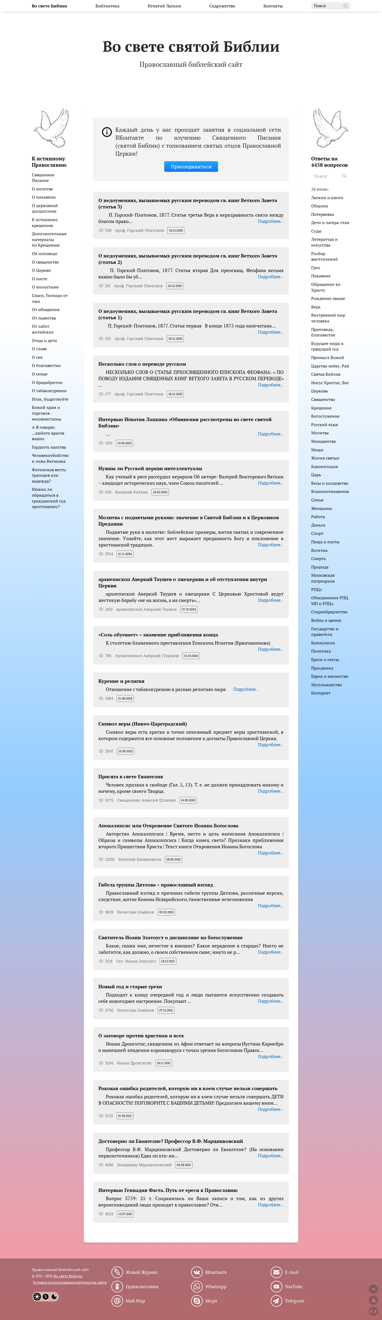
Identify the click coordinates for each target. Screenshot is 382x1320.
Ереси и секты (325, 659)
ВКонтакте (216, 1272)
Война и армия (326, 620)
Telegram (294, 1301)
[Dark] (54, 1296)
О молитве (42, 189)
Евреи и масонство (329, 676)
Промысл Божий (327, 357)
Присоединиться (191, 166)
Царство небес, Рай (330, 366)
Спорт (317, 533)
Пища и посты (325, 542)
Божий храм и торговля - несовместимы (46, 413)
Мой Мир (135, 1301)
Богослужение (325, 416)
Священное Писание (43, 177)
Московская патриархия (323, 578)
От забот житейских (43, 329)
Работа (318, 516)
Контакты (273, 6)
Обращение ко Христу (325, 287)
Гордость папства (49, 447)
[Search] (345, 176)
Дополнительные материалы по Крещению (49, 239)
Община (319, 206)
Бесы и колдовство (329, 483)
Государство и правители (324, 631)
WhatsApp (216, 1287)
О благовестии (46, 365)
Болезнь (319, 550)
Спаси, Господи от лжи (50, 298)
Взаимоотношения (330, 491)
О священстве (45, 262)
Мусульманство (326, 685)
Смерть (318, 558)
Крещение (321, 408)
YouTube (293, 1287)
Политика (321, 651)
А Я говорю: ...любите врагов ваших (48, 433)
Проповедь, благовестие (323, 332)
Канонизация (324, 466)
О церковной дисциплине (45, 208)
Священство (323, 399)
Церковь (319, 391)
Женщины (321, 508)
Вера (315, 307)
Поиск (331, 6)
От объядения (45, 309)
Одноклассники (142, 1287)
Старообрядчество (329, 612)
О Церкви (41, 270)
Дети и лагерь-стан (330, 222)
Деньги (318, 525)
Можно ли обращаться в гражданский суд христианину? (49, 497)
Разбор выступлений (324, 256)
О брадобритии (47, 382)
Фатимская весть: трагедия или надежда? (49, 475)
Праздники (322, 668)
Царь (316, 475)
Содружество (222, 6)
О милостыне (45, 287)
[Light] (37, 1296)
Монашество (323, 441)
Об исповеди (44, 253)
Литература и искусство (324, 242)
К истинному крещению (45, 222)
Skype (211, 1301)
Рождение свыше (328, 298)
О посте (39, 279)
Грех (315, 267)
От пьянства (44, 318)
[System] (45, 1296)
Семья (317, 500)
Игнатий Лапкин (164, 6)
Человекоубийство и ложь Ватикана (50, 458)
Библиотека (107, 6)
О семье (39, 374)
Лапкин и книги (327, 197)
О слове (39, 349)
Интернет (321, 693)
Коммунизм (323, 643)
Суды (316, 231)
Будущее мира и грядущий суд (327, 346)
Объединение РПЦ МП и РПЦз (329, 600)
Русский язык (324, 424)
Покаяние (321, 276)
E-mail (291, 1272)
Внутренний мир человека (328, 318)
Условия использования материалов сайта (70, 1282)
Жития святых (325, 458)
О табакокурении (49, 391)
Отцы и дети (44, 340)
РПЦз (316, 589)
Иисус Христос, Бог (330, 383)
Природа (319, 567)
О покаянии (44, 197)
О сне (37, 357)
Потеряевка (322, 214)
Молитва (320, 433)
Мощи (317, 450)
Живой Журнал (142, 1272)
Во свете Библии (68, 1275)
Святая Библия (325, 374)
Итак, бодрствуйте (50, 399)
